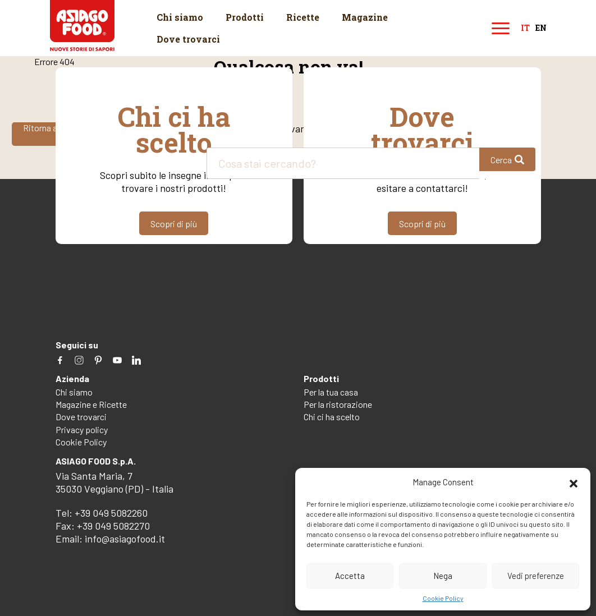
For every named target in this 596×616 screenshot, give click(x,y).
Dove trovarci (188, 39)
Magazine (365, 17)
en (541, 28)
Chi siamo (180, 17)
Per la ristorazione (338, 404)
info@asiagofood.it (125, 538)
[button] (573, 482)
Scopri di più (173, 223)
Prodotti (245, 17)
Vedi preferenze (535, 576)
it (525, 28)
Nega (442, 576)
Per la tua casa (331, 392)
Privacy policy (82, 429)
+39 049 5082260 (111, 513)
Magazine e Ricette (91, 404)
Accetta (350, 576)
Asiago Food (82, 25)
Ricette (302, 17)
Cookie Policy (443, 598)
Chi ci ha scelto (332, 416)
